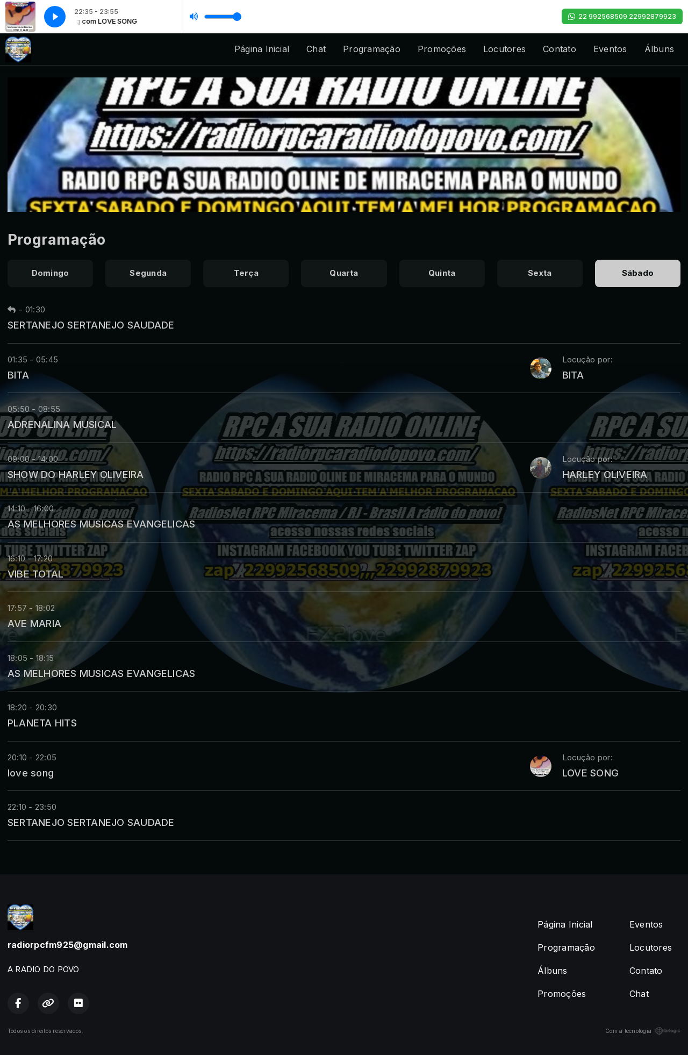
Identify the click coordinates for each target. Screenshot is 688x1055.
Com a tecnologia (642, 1031)
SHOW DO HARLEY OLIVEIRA (76, 474)
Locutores (504, 49)
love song (31, 773)
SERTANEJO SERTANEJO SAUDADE (91, 325)
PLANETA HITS (42, 723)
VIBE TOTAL (35, 574)
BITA (18, 375)
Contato (559, 49)
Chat (316, 49)
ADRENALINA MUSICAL (62, 424)
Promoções (442, 49)
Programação (371, 49)
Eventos (610, 49)
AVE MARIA (34, 623)
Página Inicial (261, 49)
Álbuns (659, 49)
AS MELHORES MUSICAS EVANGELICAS (101, 524)
